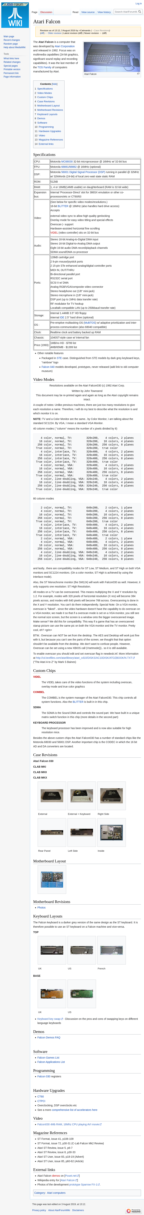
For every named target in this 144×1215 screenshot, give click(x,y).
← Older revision (53, 33)
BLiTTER (63, 206)
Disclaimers (78, 1210)
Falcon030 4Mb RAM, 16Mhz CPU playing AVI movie (68, 1124)
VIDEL (54, 232)
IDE (62, 317)
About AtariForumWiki (59, 1210)
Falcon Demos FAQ (48, 1037)
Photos (41, 907)
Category (39, 1192)
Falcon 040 (48, 366)
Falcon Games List (48, 1057)
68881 (65, 166)
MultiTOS (90, 322)
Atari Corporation (65, 46)
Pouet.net (70, 1175)
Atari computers (56, 1192)
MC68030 (67, 161)
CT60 (40, 1096)
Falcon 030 (43, 1076)
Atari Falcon (68, 1180)
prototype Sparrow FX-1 (83, 1184)
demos (56, 1175)
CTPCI (41, 1101)
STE (59, 358)
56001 (65, 172)
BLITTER (78, 701)
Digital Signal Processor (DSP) (87, 172)
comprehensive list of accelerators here (75, 1109)
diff (42, 33)
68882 (73, 166)
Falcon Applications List (51, 1061)
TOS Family (44, 67)
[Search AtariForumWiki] (128, 11)
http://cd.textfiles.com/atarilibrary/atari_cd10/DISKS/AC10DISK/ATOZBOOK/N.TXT (84, 657)
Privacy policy (39, 1210)
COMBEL (39, 692)
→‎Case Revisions (100, 30)
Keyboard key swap (48, 1018)
